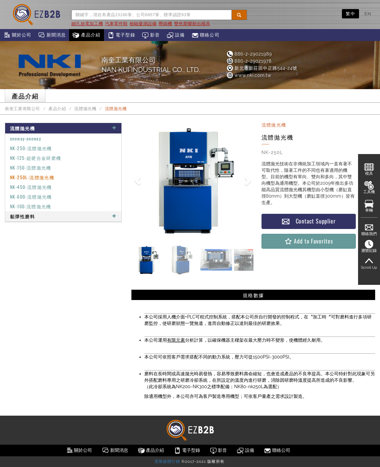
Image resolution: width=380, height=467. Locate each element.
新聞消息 (52, 35)
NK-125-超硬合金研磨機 (35, 157)
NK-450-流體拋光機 (31, 186)
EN (368, 13)
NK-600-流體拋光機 (31, 196)
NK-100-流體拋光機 (30, 206)
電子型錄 (121, 35)
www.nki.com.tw (248, 75)
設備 (176, 35)
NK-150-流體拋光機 (30, 167)
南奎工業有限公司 (22, 108)
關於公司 (17, 35)
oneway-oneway (25, 138)
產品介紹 (86, 35)
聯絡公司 (205, 35)
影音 (151, 35)
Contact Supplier (309, 221)
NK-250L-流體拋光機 (32, 177)
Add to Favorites (308, 241)
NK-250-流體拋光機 (31, 148)
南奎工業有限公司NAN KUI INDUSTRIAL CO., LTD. (150, 65)
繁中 (350, 13)
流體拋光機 (85, 108)
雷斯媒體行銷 (167, 461)
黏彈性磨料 (63, 216)
